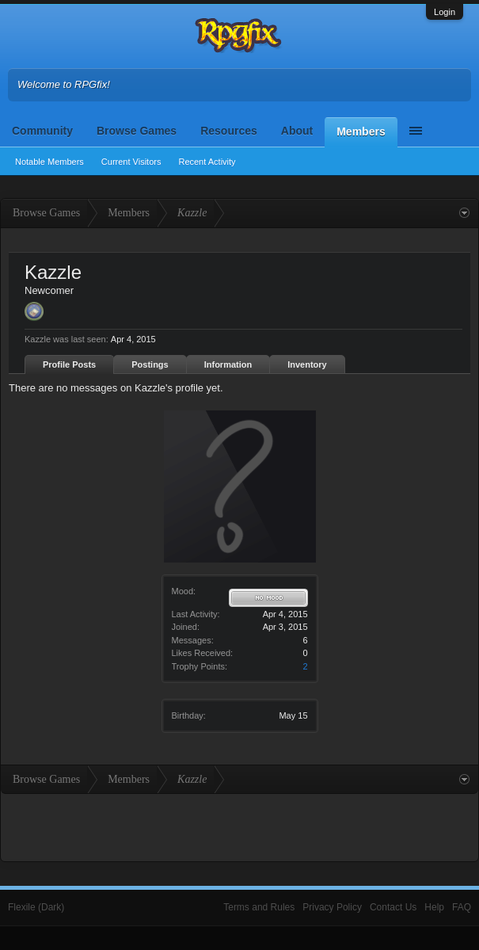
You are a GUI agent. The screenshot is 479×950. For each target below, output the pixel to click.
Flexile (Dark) (36, 907)
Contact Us (393, 907)
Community (42, 130)
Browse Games (137, 130)
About (297, 130)
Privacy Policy (332, 907)
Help (434, 907)
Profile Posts (69, 364)
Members (360, 131)
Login (444, 12)
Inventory (307, 364)
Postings (149, 364)
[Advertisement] (240, 825)
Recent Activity (206, 161)
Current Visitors (131, 161)
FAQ (461, 907)
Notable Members (49, 161)
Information (228, 364)
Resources (228, 130)
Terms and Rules (259, 907)
